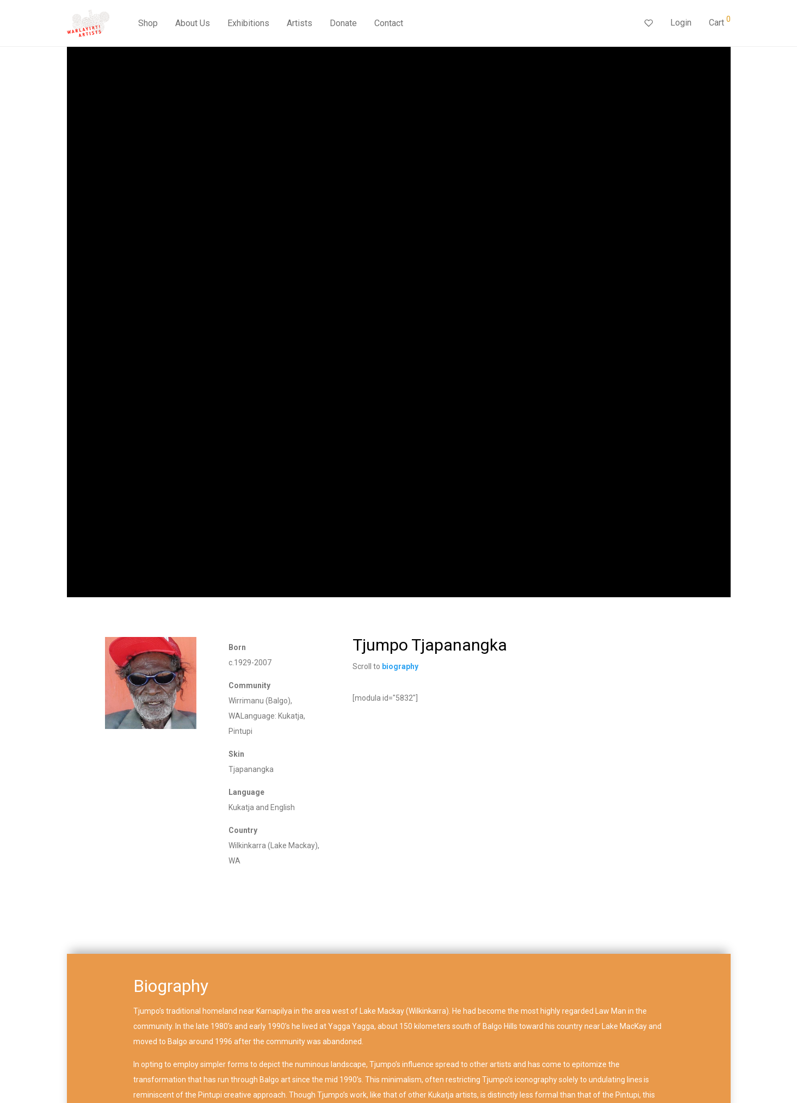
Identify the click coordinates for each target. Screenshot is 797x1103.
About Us (192, 23)
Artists (299, 23)
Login (680, 22)
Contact (388, 23)
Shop (148, 23)
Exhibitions (248, 23)
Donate (343, 23)
